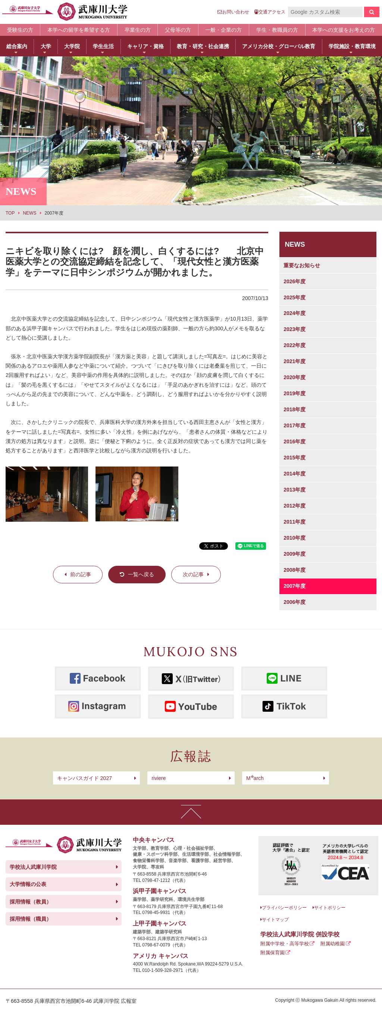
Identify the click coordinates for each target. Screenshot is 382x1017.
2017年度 (295, 425)
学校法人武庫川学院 (33, 867)
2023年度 (295, 329)
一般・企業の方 (223, 30)
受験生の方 (20, 30)
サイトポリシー (329, 907)
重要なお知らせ (302, 265)
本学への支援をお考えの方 (343, 30)
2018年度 (295, 409)
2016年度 (295, 441)
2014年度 (295, 474)
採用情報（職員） (30, 919)
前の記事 (80, 574)
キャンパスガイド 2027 (84, 778)
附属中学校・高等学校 (284, 943)
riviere (158, 778)
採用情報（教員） (30, 902)
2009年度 (295, 554)
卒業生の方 (138, 30)
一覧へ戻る (141, 574)
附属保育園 (272, 952)
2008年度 (295, 570)
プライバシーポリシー (284, 907)
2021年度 (295, 361)
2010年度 (295, 538)
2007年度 (295, 586)
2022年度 (295, 345)
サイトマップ (275, 919)
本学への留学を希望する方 (78, 30)
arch (255, 778)
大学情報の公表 (28, 884)
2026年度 (295, 281)
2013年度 (295, 490)
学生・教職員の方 (277, 30)
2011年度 (295, 522)
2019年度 (295, 393)
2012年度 (295, 506)
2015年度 (295, 458)
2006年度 (295, 602)
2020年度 (295, 377)
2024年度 (295, 313)
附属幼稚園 (332, 943)
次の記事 (193, 574)
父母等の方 (178, 30)
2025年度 (295, 297)
